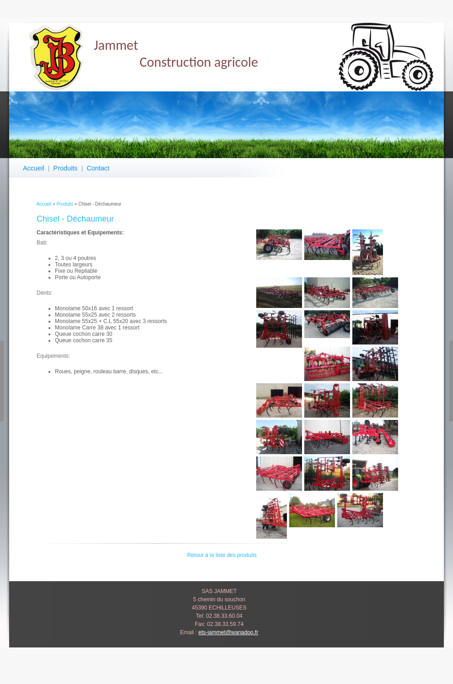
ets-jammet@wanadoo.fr (229, 632)
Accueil (33, 168)
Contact (97, 168)
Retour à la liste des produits (222, 555)
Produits (66, 168)
